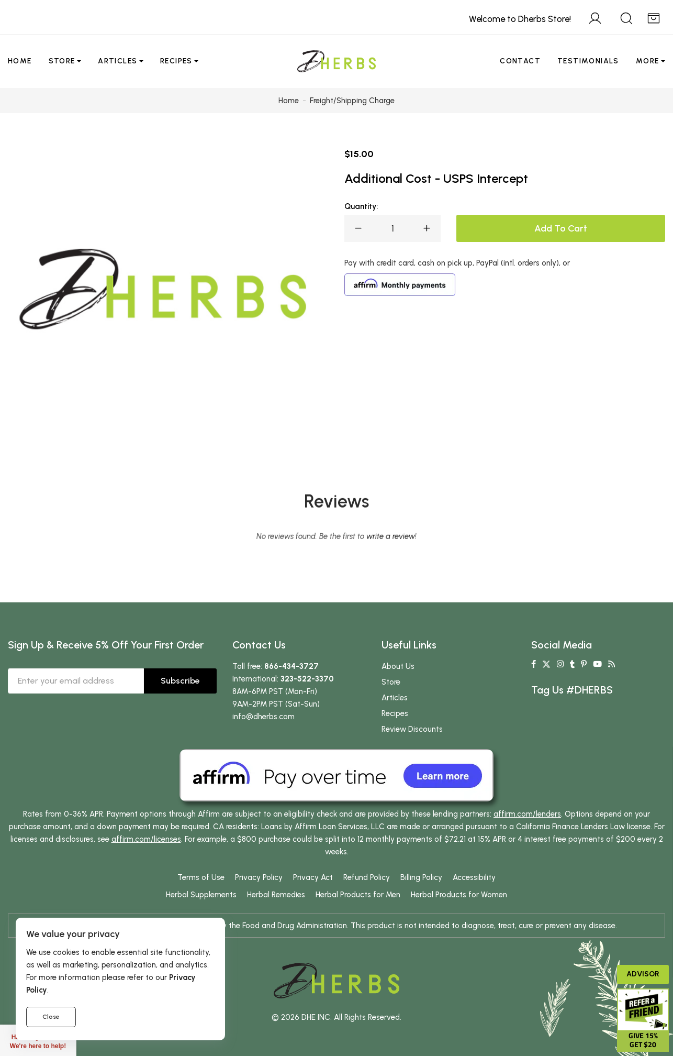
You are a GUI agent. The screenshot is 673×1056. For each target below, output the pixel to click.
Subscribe (180, 681)
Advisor (642, 974)
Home (20, 61)
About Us (398, 666)
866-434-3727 (291, 666)
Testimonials (588, 61)
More (647, 61)
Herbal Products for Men (358, 894)
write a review (390, 580)
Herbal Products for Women (459, 894)
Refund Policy (366, 877)
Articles (117, 61)
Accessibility (474, 877)
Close (51, 1016)
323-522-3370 (307, 679)
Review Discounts (412, 729)
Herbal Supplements (201, 894)
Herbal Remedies (276, 894)
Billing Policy (421, 877)
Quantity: (361, 206)
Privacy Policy (259, 877)
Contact (520, 61)
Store (62, 61)
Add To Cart (560, 228)
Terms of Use (201, 877)
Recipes (176, 61)
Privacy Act (313, 877)
